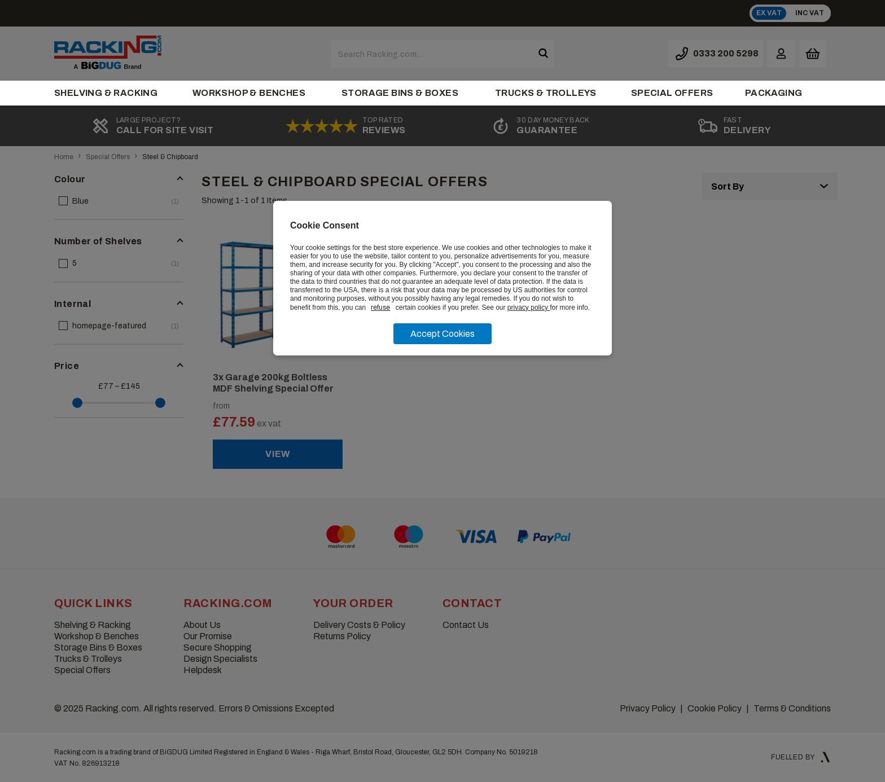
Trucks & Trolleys (546, 93)
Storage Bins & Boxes (399, 93)
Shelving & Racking (105, 93)
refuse (380, 307)
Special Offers (672, 93)
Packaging (774, 93)
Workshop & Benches (248, 93)
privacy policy (528, 307)
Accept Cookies (442, 334)
